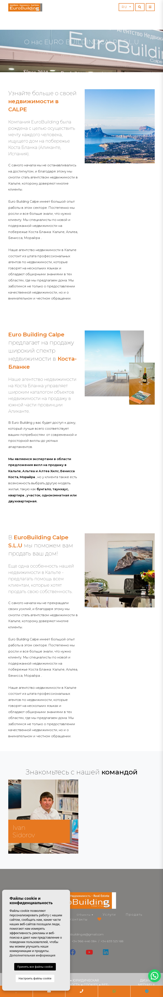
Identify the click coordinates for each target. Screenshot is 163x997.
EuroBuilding (25, 7)
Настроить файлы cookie (35, 978)
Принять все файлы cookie (35, 967)
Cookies (91, 985)
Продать (134, 914)
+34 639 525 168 (112, 941)
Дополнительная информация (32, 955)
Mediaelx (146, 985)
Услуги (109, 914)
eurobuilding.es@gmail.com (84, 934)
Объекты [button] (84, 914)
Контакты (78, 919)
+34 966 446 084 (84, 941)
